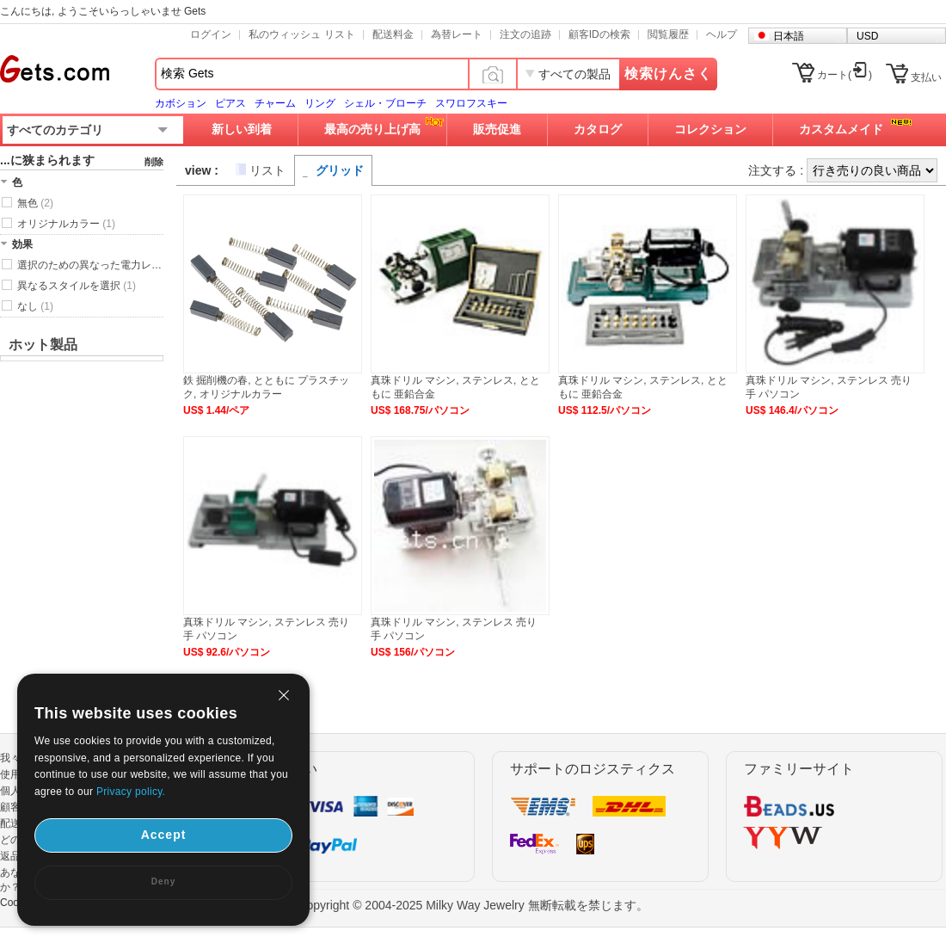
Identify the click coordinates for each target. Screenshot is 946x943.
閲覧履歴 (668, 34)
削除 (153, 162)
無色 (35, 203)
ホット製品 (43, 344)
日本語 (788, 36)
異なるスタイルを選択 (76, 286)
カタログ (598, 129)
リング (319, 103)
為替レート (456, 34)
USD (867, 36)
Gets (54, 69)
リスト (267, 170)
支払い (926, 77)
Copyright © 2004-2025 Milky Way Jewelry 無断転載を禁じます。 (473, 905)
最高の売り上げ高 (372, 129)
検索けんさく (668, 73)
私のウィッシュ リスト (301, 34)
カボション (180, 103)
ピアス (230, 103)
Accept (164, 834)
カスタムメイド (841, 129)
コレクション (710, 129)
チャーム (275, 103)
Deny (163, 881)
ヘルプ (721, 34)
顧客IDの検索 (599, 34)
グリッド (340, 170)
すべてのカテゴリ (55, 130)
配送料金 (393, 34)
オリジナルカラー (66, 224)
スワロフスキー (471, 103)
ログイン (210, 34)
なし (35, 306)
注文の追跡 (525, 34)
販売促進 (497, 129)
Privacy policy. (130, 792)
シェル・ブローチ (385, 103)
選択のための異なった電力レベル (90, 265)
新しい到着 (242, 129)
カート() (844, 75)
